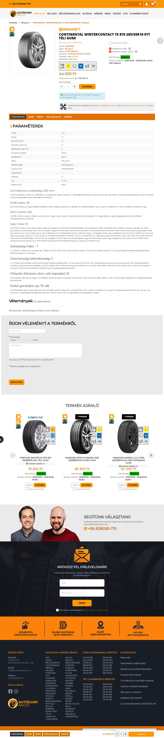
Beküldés (16, 382)
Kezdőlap (13, 23)
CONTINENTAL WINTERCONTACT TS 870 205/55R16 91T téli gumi (60, 23)
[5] (31, 340)
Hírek (107, 13)
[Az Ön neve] (27, 331)
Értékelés (15, 337)
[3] (24, 340)
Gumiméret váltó (139, 13)
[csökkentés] (116, 734)
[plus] (74, 86)
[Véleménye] (45, 350)
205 (63, 133)
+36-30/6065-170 (21, 3)
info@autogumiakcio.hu (19, 670)
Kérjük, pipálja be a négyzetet (25, 366)
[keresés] (129, 4)
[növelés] (125, 734)
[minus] (61, 86)
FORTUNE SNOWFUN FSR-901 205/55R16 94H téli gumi (35, 459)
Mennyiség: (65, 82)
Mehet (82, 603)
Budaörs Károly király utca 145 (134, 105)
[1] (18, 340)
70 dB (64, 181)
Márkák (98, 13)
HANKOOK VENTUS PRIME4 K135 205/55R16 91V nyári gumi (82, 459)
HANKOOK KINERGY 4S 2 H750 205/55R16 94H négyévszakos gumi (128, 460)
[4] (27, 340)
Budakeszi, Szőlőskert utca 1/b (104, 105)
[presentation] (28, 373)
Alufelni (87, 13)
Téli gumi (52, 13)
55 (62, 137)
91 (77, 56)
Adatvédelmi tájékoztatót (96, 610)
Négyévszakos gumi (69, 13)
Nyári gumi (39, 13)
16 (62, 141)
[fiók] (146, 4)
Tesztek (117, 13)
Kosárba (87, 86)
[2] (21, 340)
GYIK (125, 13)
